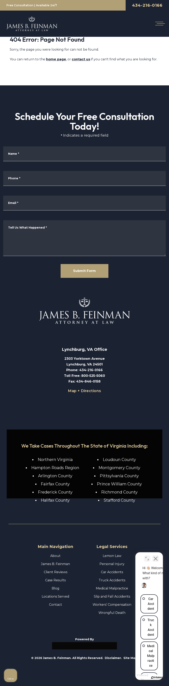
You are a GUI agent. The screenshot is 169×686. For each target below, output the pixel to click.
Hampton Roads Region (55, 467)
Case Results (55, 580)
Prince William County (119, 484)
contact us (81, 59)
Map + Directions (84, 391)
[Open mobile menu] (159, 24)
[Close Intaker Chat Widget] (155, 556)
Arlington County (55, 475)
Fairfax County (55, 484)
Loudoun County (119, 459)
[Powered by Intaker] (134, 677)
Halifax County (55, 500)
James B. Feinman (55, 564)
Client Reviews (55, 572)
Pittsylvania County (119, 475)
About (55, 556)
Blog (55, 588)
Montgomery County (119, 467)
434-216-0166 (147, 5)
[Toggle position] (147, 556)
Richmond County (119, 492)
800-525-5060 (93, 376)
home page (56, 59)
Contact (55, 605)
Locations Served (55, 596)
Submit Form (84, 271)
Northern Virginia (55, 459)
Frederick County (55, 492)
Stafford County (119, 500)
